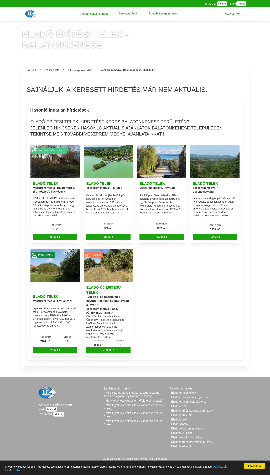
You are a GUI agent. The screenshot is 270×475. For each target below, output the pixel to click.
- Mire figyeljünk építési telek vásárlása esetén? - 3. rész (135, 414)
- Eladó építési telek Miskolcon (188, 401)
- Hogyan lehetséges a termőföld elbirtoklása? (133, 400)
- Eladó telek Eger (180, 433)
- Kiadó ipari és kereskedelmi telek (191, 442)
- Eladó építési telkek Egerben (188, 397)
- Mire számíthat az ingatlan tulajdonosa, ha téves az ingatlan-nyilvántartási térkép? (131, 394)
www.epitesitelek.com (55, 404)
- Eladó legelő (178, 419)
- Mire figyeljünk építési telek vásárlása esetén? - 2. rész (135, 422)
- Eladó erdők (177, 406)
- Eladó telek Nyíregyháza (185, 437)
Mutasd (222, 3)
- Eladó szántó (178, 424)
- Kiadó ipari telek (180, 446)
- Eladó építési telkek (182, 392)
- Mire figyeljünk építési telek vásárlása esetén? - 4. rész (135, 406)
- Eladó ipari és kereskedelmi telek (191, 410)
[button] (93, 13)
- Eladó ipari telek (180, 415)
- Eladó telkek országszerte (186, 428)
